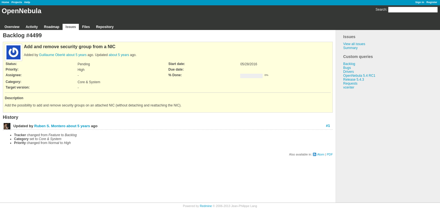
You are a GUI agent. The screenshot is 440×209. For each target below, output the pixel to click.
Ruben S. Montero (49, 126)
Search (380, 9)
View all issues (354, 44)
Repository (105, 27)
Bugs (347, 68)
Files (86, 27)
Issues (70, 27)
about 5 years (76, 55)
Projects (17, 2)
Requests (350, 83)
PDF (330, 154)
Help (27, 2)
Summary (350, 48)
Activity (32, 27)
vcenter (348, 87)
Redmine (206, 206)
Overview (11, 27)
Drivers (348, 72)
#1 (328, 126)
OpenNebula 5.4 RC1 (359, 76)
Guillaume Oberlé (52, 55)
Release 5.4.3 (353, 80)
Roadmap (51, 27)
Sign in (419, 2)
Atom (320, 154)
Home (5, 2)
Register (432, 2)
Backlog (349, 64)
